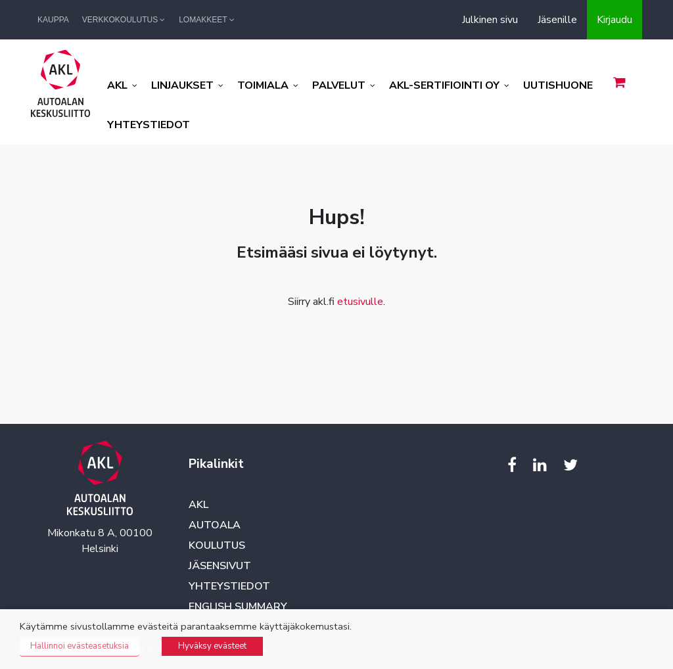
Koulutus (217, 545)
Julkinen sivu (490, 19)
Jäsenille (557, 19)
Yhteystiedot (229, 586)
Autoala (215, 525)
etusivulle (360, 301)
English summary (238, 606)
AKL (198, 504)
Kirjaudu (614, 19)
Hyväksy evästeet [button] (212, 646)
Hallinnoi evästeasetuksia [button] (79, 646)
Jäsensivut (220, 566)
